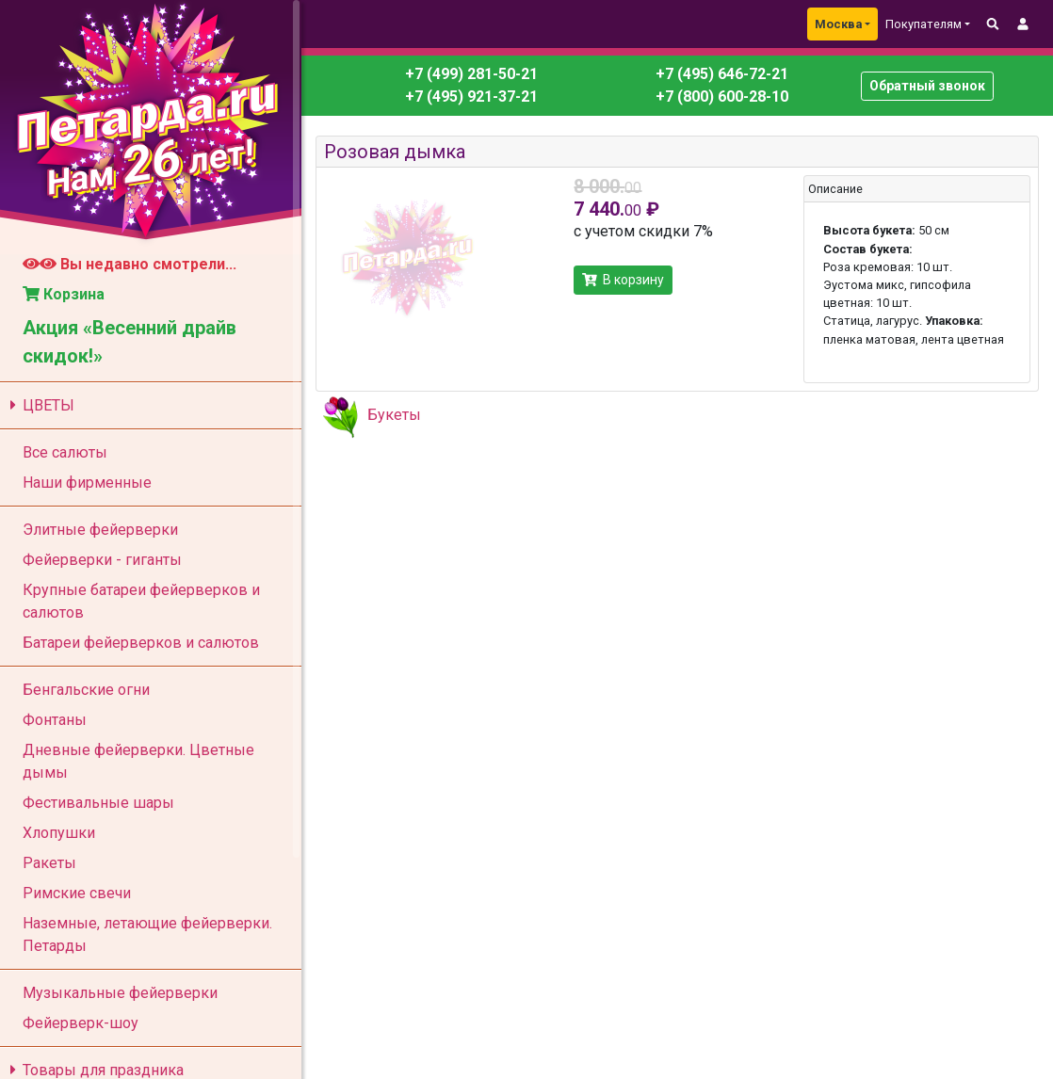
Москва (838, 24)
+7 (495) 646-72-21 (720, 74)
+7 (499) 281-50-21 (471, 74)
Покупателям (923, 24)
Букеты (394, 415)
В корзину (623, 279)
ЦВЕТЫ (39, 405)
